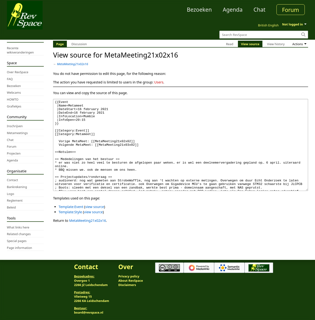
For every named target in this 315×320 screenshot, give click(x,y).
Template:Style (70, 230)
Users (158, 82)
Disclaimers (127, 285)
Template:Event (71, 224)
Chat (259, 9)
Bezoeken (199, 9)
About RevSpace (130, 280)
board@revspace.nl (88, 312)
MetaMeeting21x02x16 (72, 64)
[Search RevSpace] (263, 35)
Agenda (232, 9)
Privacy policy (128, 276)
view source (94, 224)
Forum (290, 10)
